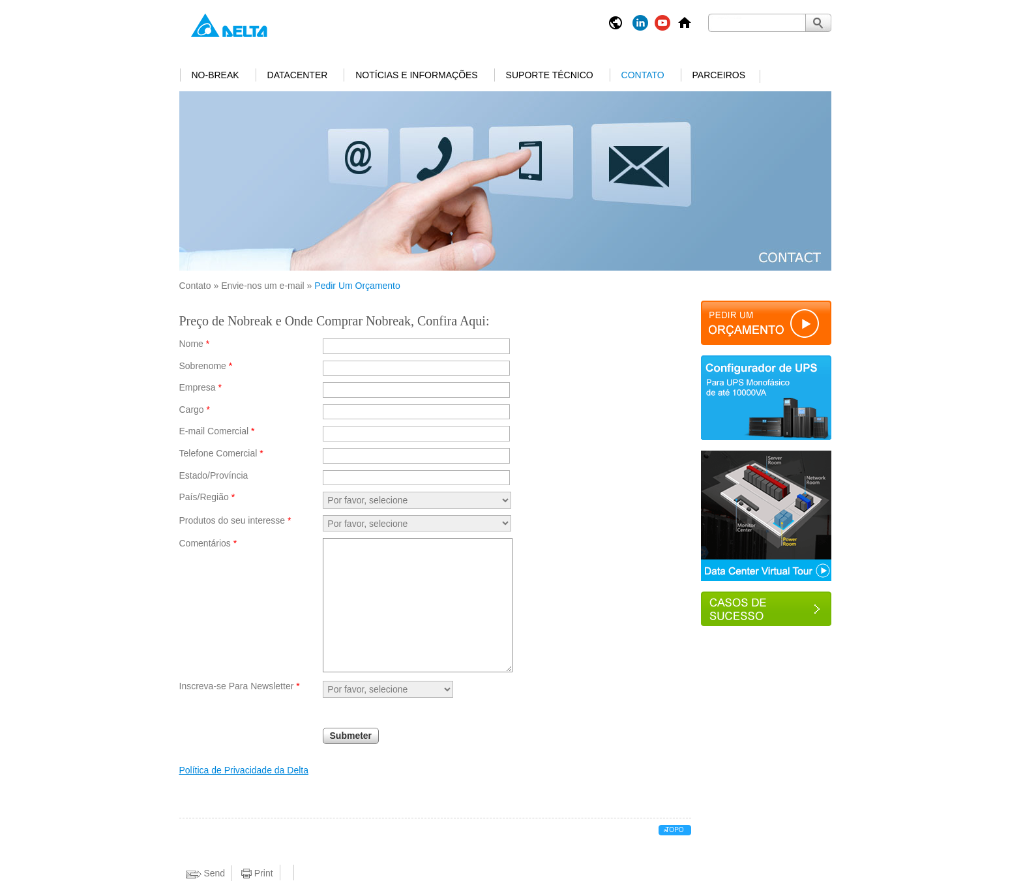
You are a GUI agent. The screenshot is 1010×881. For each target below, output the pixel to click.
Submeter (351, 735)
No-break (215, 75)
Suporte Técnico (549, 75)
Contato (643, 75)
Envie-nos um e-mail (262, 285)
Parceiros (719, 75)
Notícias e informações (416, 75)
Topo (674, 829)
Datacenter (298, 75)
